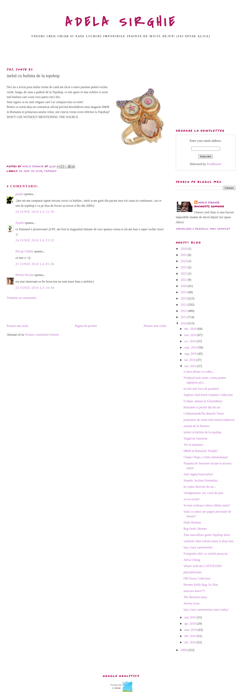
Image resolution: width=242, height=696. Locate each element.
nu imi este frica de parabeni (201, 388)
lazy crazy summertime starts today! (206, 609)
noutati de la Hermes (197, 426)
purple (19, 194)
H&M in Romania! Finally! (201, 451)
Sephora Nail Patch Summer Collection (208, 395)
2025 (184, 255)
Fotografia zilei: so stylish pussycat (206, 553)
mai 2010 (190, 617)
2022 (184, 273)
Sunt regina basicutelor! (198, 474)
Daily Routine (192, 522)
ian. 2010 (190, 642)
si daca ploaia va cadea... (199, 371)
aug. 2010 (190, 353)
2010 (184, 323)
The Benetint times (195, 597)
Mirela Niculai (24, 275)
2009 (184, 650)
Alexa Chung (192, 559)
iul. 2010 (190, 360)
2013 (184, 304)
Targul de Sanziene (195, 438)
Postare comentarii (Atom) (42, 334)
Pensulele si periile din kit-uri (202, 407)
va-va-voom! (192, 499)
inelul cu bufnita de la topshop (202, 432)
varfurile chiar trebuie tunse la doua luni (209, 541)
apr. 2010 (190, 623)
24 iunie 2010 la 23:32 (34, 240)
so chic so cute (30, 171)
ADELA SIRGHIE (121, 22)
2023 (184, 267)
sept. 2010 (191, 347)
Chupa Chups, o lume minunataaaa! (206, 457)
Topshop (50, 171)
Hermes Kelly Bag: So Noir (201, 584)
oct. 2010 (190, 341)
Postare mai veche (155, 325)
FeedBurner (214, 164)
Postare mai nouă (17, 325)
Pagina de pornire (86, 325)
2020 (184, 286)
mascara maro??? (194, 591)
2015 (184, 292)
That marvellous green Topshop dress (207, 535)
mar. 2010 (190, 629)
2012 (184, 311)
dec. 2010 (190, 328)
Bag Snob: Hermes (195, 528)
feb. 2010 (190, 636)
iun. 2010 (190, 366)
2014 (184, 298)
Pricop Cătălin (24, 251)
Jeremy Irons (192, 603)
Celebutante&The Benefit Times (204, 413)
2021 (184, 279)
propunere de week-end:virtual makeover (209, 419)
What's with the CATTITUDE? (203, 566)
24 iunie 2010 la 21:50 (34, 211)
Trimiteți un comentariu (21, 297)
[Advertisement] (121, 54)
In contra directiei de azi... (200, 486)
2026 (184, 248)
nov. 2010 (190, 335)
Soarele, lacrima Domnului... (202, 480)
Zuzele (19, 222)
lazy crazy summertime (198, 547)
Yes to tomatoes (193, 444)
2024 (184, 261)
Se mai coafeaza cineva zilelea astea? (207, 505)
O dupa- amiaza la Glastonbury (203, 401)
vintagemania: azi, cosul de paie (204, 493)
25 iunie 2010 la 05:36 (34, 264)
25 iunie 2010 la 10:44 (34, 287)
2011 (184, 317)
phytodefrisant (193, 572)
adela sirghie (209, 202)
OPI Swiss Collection (197, 578)
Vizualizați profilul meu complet (203, 228)
